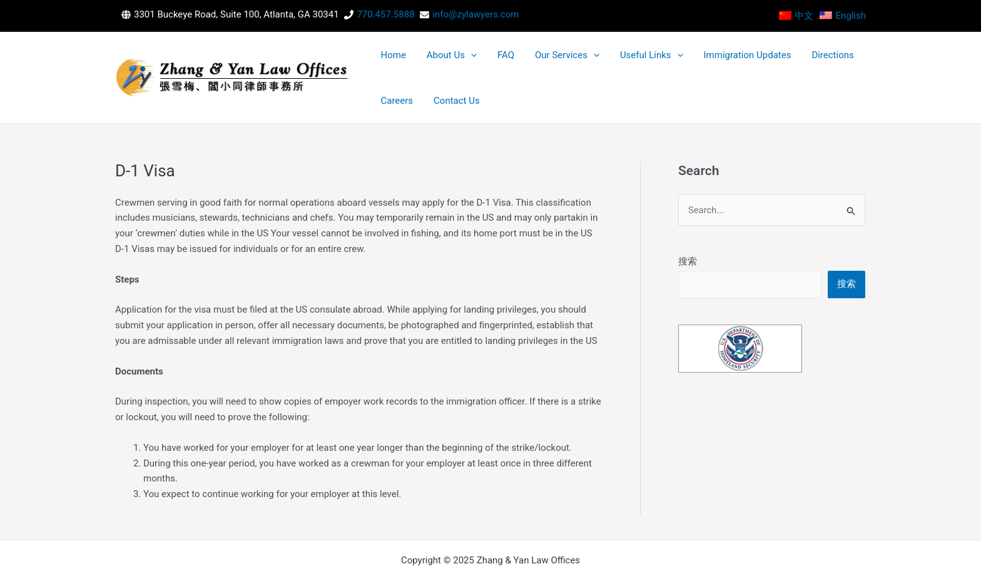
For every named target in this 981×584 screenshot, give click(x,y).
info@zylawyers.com (475, 14)
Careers (792, 62)
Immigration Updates (675, 62)
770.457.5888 (385, 14)
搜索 (687, 230)
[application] (451, 62)
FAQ (473, 62)
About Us (432, 62)
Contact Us (839, 62)
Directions (747, 62)
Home (386, 62)
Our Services (521, 62)
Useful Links (592, 62)
